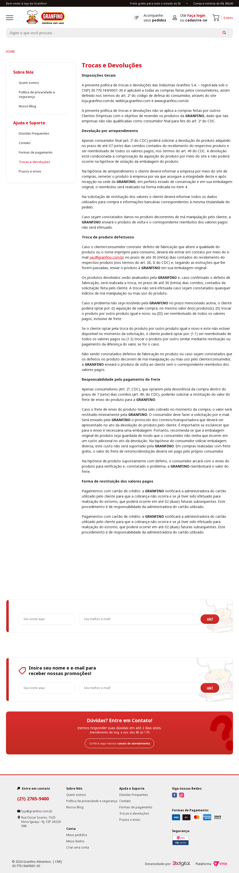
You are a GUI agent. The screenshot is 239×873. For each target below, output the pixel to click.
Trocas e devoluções (34, 162)
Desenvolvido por (167, 863)
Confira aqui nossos (119, 743)
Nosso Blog (27, 106)
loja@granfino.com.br (36, 811)
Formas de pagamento (35, 152)
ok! (210, 619)
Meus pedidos (76, 835)
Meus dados (75, 841)
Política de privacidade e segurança (91, 801)
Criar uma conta (77, 847)
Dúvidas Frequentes (34, 133)
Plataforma (211, 863)
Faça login (196, 15)
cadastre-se (196, 20)
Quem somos (29, 82)
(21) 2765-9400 (33, 799)
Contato (24, 143)
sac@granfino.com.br (106, 257)
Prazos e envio (30, 171)
